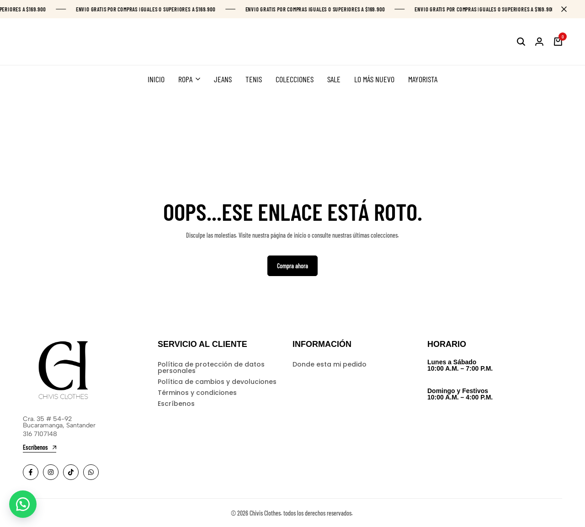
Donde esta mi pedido (329, 364)
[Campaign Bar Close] (568, 9)
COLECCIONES (295, 79)
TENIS (253, 79)
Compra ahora (292, 266)
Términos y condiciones (197, 392)
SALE (333, 79)
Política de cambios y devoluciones (217, 381)
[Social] (30, 472)
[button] (23, 504)
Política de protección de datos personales (211, 367)
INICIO (156, 79)
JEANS (223, 79)
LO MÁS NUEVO (374, 79)
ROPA (185, 79)
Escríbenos (176, 403)
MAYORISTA (422, 79)
